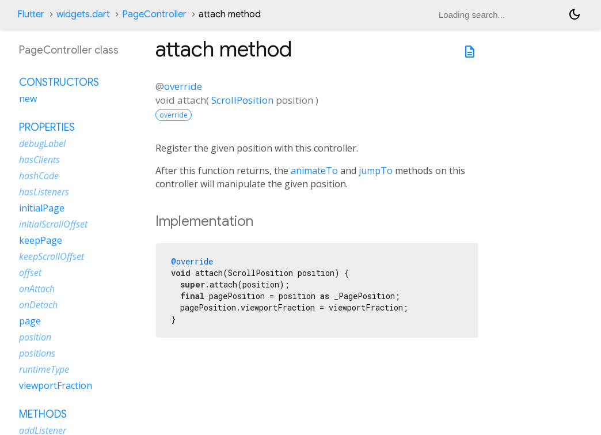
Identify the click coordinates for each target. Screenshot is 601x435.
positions (37, 353)
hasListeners (44, 192)
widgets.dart (83, 14)
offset (30, 272)
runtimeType (44, 369)
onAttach (37, 288)
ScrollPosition (242, 100)
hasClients (39, 159)
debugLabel (42, 143)
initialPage (41, 208)
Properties (47, 127)
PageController (154, 14)
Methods (43, 414)
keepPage (40, 240)
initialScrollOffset (53, 224)
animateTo (314, 170)
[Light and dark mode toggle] (574, 14)
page (30, 321)
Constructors (59, 82)
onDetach (38, 304)
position (35, 337)
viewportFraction (55, 385)
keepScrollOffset (51, 256)
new (28, 98)
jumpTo (376, 170)
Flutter (30, 14)
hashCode (39, 175)
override (183, 86)
